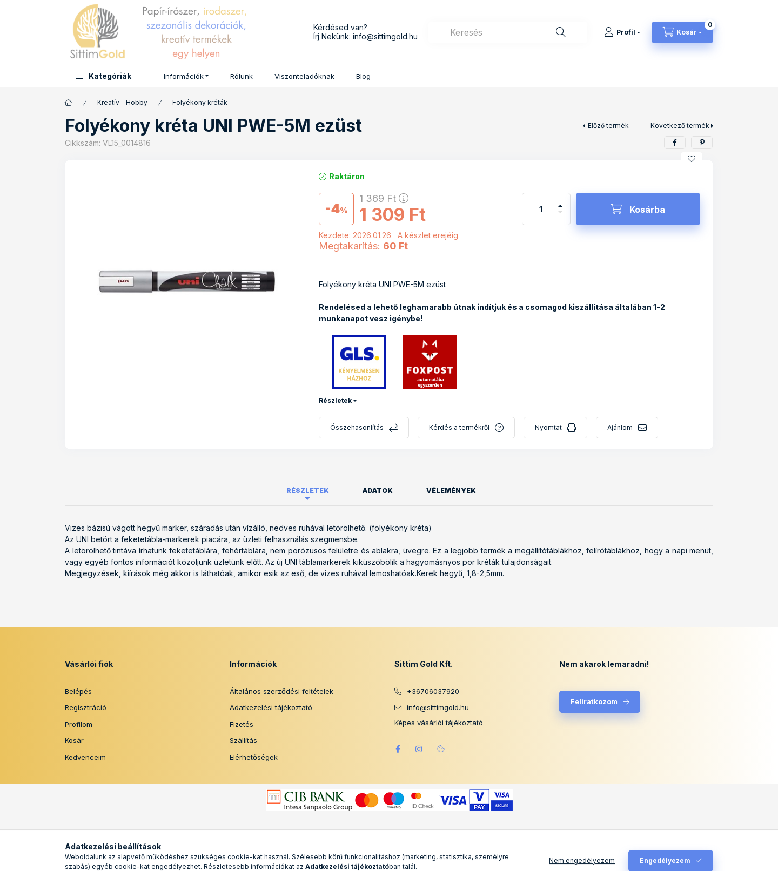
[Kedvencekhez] (691, 158)
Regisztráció (85, 707)
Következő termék (679, 125)
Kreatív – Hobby (122, 102)
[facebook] (675, 142)
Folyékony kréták (199, 102)
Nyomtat (548, 427)
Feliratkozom (594, 701)
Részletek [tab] (307, 491)
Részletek (335, 400)
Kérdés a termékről (459, 427)
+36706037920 (433, 691)
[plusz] (560, 201)
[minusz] (560, 217)
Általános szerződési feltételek (281, 691)
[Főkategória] (68, 102)
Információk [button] (184, 76)
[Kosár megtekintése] (682, 32)
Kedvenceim (85, 757)
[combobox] (507, 32)
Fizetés (241, 724)
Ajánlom (620, 427)
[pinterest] (702, 142)
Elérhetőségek (254, 757)
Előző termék (608, 125)
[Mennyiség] (540, 209)
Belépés (78, 691)
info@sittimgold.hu (385, 36)
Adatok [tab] (378, 491)
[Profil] (622, 32)
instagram (419, 749)
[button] (103, 76)
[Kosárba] (638, 209)
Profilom (78, 724)
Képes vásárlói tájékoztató (438, 723)
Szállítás (243, 740)
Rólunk (241, 76)
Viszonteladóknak (304, 76)
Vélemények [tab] (451, 491)
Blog (363, 76)
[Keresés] (560, 32)
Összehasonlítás (357, 427)
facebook (397, 749)
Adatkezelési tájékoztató (271, 707)
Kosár (74, 740)
